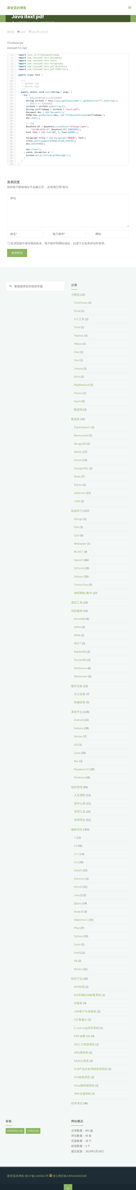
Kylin (77, 376)
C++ (76, 851)
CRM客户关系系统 (85, 1008)
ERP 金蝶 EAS (82, 1032)
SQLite (78, 483)
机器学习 (77, 509)
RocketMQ (80, 658)
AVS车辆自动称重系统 (87, 991)
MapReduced (82, 384)
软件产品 (77, 975)
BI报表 (78, 999)
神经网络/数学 (83, 591)
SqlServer (80, 492)
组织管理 (77, 784)
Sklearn (78, 575)
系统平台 (77, 709)
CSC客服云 (80, 1016)
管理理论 (79, 817)
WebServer (80, 666)
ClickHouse (80, 302)
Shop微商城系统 (84, 1081)
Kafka (77, 625)
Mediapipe (80, 542)
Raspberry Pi (82, 767)
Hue (76, 359)
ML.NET (79, 550)
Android (79, 717)
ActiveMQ (80, 617)
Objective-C (81, 916)
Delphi (78, 867)
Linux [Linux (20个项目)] (33, 1126)
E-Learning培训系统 (86, 1024)
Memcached (81, 434)
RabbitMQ (80, 650)
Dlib (76, 526)
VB (75, 957)
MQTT (78, 641)
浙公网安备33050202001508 (70, 1172)
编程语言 (77, 827)
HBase (78, 343)
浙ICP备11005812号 (37, 1172)
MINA (77, 633)
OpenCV (79, 558)
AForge (78, 517)
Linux (77, 750)
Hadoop (79, 335)
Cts (76, 859)
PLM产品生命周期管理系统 (91, 1065)
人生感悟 (79, 792)
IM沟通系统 (81, 1048)
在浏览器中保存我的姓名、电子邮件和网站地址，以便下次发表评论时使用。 (57, 243)
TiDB (77, 500)
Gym (77, 534)
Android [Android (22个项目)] (15, 1126)
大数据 (75, 294)
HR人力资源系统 (84, 1040)
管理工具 (79, 809)
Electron (79, 875)
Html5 (78, 884)
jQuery (78, 900)
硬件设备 (77, 684)
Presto (78, 392)
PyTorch (79, 567)
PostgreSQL (81, 467)
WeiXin (78, 965)
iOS (76, 742)
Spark (77, 400)
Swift (77, 949)
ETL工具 (79, 319)
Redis (77, 475)
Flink (77, 327)
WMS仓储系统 (82, 1089)
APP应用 (79, 983)
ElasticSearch (82, 426)
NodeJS (78, 908)
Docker (78, 734)
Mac (76, 758)
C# (75, 843)
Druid (77, 310)
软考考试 (77, 1099)
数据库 (75, 418)
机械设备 (79, 700)
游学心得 (79, 801)
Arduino (79, 726)
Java (23, 31)
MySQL (78, 451)
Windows (79, 775)
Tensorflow (81, 583)
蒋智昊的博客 (16, 7)
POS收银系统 (82, 1073)
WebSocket (81, 674)
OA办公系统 (81, 1057)
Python (78, 933)
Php (76, 925)
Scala (77, 941)
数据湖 (78, 409)
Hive (77, 351)
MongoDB (80, 443)
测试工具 (77, 601)
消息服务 (77, 609)
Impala (78, 368)
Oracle (78, 459)
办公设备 (79, 692)
